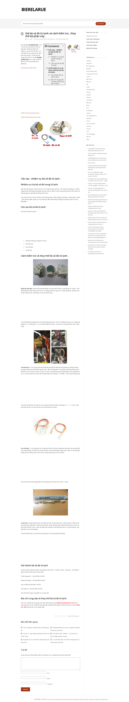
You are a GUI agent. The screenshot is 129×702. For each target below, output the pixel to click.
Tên (48, 673)
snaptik (76, 699)
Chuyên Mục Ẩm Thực (92, 74)
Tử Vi (87, 131)
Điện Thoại (89, 79)
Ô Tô (87, 108)
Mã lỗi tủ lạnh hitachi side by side (30, 117)
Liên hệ (44, 699)
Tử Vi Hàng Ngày (90, 134)
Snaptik (96, 699)
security (88, 113)
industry (88, 97)
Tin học (88, 121)
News (87, 105)
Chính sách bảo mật (91, 71)
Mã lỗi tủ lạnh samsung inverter (30, 113)
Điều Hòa (88, 82)
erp (87, 84)
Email (49, 678)
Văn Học (88, 136)
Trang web (50, 684)
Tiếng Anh (88, 118)
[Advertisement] (50, 99)
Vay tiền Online (57, 699)
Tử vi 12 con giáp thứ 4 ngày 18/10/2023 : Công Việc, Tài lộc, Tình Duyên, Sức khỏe (97, 174)
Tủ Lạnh (30, 39)
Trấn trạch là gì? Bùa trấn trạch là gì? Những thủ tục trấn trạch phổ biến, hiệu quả (97, 167)
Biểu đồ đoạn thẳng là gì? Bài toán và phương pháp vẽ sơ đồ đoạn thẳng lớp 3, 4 (97, 201)
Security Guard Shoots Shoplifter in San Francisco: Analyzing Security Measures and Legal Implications (97, 235)
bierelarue (89, 63)
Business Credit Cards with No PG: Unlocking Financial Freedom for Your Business (98, 213)
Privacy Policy (91, 163)
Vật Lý (87, 139)
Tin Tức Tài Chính (90, 123)
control (88, 76)
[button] (101, 23)
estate (88, 87)
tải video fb (65, 699)
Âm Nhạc (88, 61)
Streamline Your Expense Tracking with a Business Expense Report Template (97, 247)
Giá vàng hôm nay (103, 699)
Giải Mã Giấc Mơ (90, 89)
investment (89, 100)
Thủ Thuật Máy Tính (91, 116)
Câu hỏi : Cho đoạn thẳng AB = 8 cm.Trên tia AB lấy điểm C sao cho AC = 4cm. (98, 190)
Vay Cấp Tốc (50, 699)
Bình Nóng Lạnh (90, 66)
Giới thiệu (37, 699)
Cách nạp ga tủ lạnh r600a (28, 68)
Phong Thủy (89, 110)
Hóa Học (88, 92)
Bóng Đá (88, 68)
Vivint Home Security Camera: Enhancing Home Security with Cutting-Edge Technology (96, 229)
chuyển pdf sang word (88, 699)
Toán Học (88, 126)
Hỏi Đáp (88, 95)
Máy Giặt (88, 102)
